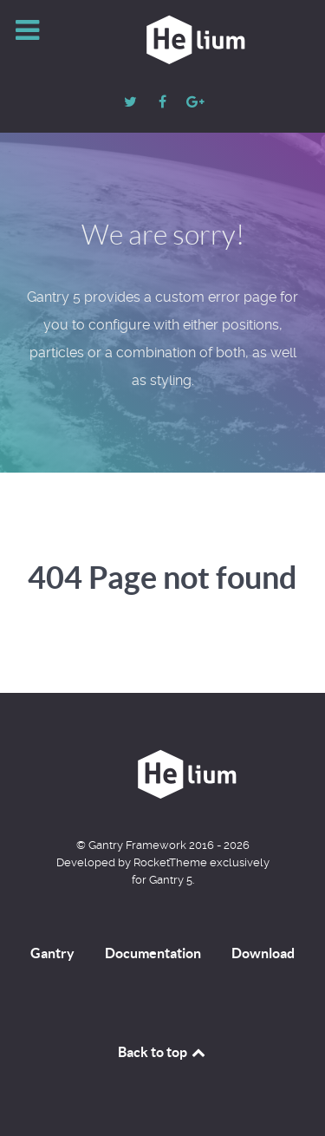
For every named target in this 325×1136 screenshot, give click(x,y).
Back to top (163, 1052)
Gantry (52, 953)
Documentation (153, 953)
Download (263, 953)
